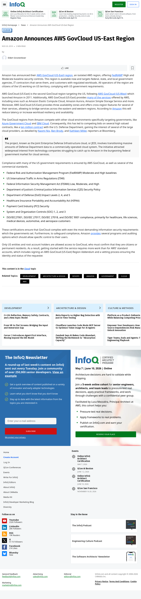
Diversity (8, 512)
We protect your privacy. (15, 441)
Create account (12, 462)
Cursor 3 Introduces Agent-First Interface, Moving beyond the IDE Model (26, 339)
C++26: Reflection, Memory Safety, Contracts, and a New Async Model (27, 319)
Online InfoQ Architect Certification (83, 464)
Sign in (132, 3)
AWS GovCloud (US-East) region (56, 75)
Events (7, 477)
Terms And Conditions (119, 589)
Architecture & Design (55, 276)
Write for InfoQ (11, 482)
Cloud (7, 30)
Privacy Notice (101, 589)
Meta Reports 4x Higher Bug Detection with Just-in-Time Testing (79, 319)
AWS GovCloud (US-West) (113, 94)
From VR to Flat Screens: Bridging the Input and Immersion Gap (27, 329)
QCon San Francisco (87, 493)
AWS (26, 282)
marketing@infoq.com (13, 593)
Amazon (118, 108)
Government (108, 276)
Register (118, 3)
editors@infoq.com (72, 584)
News (24, 25)
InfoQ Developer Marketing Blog (19, 507)
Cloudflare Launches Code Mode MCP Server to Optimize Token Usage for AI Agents (79, 329)
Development (30, 276)
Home (7, 457)
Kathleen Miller (79, 131)
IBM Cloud (44, 123)
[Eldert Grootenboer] (5, 57)
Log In (8, 467)
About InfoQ (10, 492)
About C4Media (11, 497)
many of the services (100, 97)
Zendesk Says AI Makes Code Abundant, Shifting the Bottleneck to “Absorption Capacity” (77, 340)
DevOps (77, 276)
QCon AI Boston (85, 474)
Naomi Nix (45, 131)
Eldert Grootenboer (18, 57)
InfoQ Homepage (10, 25)
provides (113, 233)
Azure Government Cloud (17, 123)
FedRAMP (118, 75)
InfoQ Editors (10, 487)
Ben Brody (58, 131)
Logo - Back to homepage (18, 3)
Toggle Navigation (6, 3)
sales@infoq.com (41, 584)
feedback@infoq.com (12, 584)
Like (11, 68)
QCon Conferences (13, 472)
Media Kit (8, 502)
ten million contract (33, 127)
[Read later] (21, 68)
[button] (29, 435)
